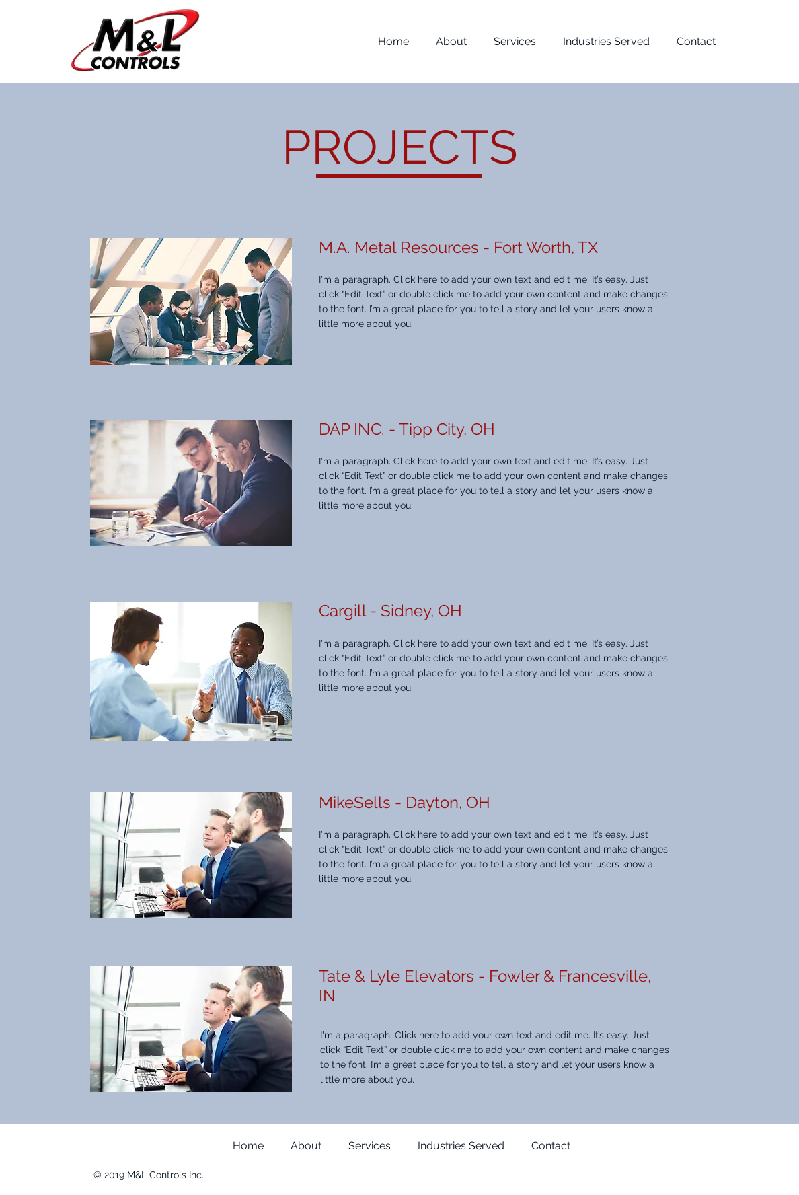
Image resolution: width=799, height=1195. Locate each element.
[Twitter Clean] (680, 1160)
